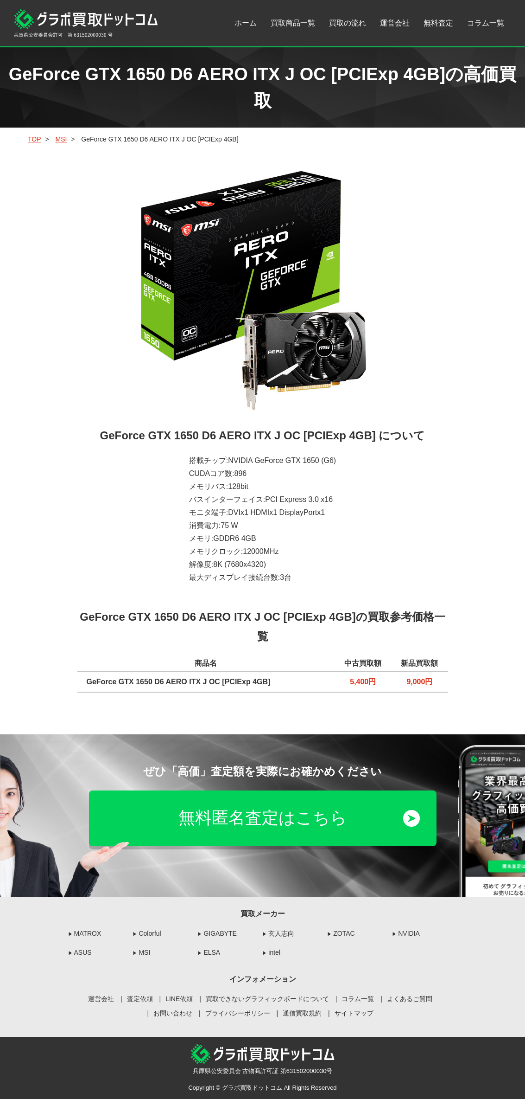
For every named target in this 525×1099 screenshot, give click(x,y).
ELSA (211, 952)
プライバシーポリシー (237, 1013)
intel (274, 952)
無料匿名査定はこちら (262, 818)
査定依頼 (140, 999)
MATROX (87, 933)
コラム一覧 (485, 23)
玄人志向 (281, 933)
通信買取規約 (302, 1013)
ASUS (83, 952)
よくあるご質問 (409, 999)
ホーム (245, 23)
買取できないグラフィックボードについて (267, 999)
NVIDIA (409, 933)
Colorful (150, 933)
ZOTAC (343, 933)
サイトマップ (354, 1013)
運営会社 (395, 23)
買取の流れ (347, 23)
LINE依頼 (179, 999)
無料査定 (438, 23)
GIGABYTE (220, 933)
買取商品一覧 (293, 23)
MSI (144, 952)
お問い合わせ (172, 1013)
